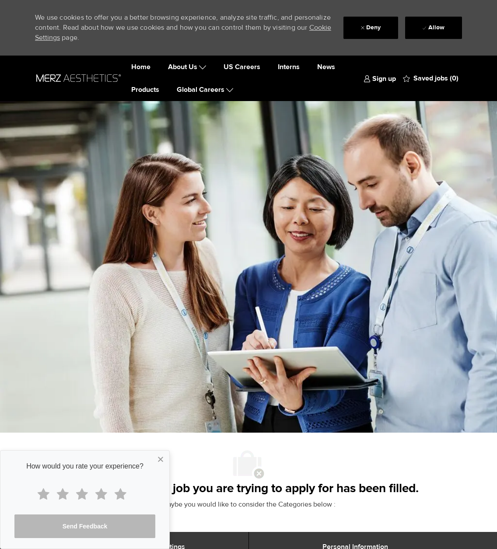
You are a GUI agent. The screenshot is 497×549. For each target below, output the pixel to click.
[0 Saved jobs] (430, 78)
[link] (380, 78)
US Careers (242, 67)
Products (145, 89)
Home (140, 67)
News (326, 67)
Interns (289, 67)
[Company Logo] (78, 78)
